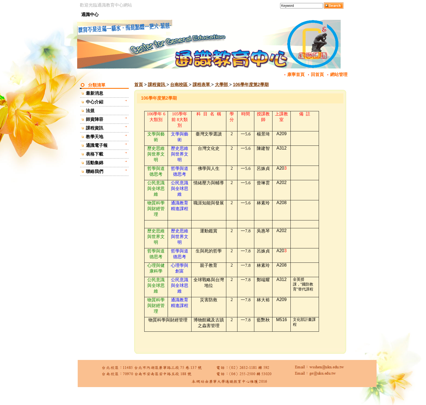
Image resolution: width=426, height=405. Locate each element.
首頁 (138, 84)
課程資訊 (157, 84)
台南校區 (179, 84)
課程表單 (202, 84)
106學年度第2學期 (251, 84)
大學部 (222, 84)
